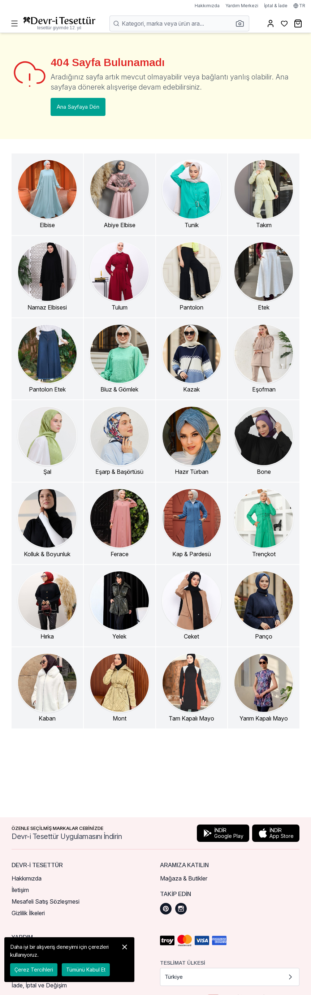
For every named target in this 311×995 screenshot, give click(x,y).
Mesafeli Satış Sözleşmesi (45, 901)
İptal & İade (276, 5)
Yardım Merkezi (241, 5)
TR (299, 5)
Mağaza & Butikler (183, 878)
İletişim (20, 890)
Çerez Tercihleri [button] (33, 969)
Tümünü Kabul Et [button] (85, 969)
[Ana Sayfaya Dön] (59, 23)
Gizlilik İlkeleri (28, 913)
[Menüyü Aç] (14, 23)
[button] (242, 23)
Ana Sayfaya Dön (78, 106)
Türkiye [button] (230, 977)
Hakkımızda (207, 5)
